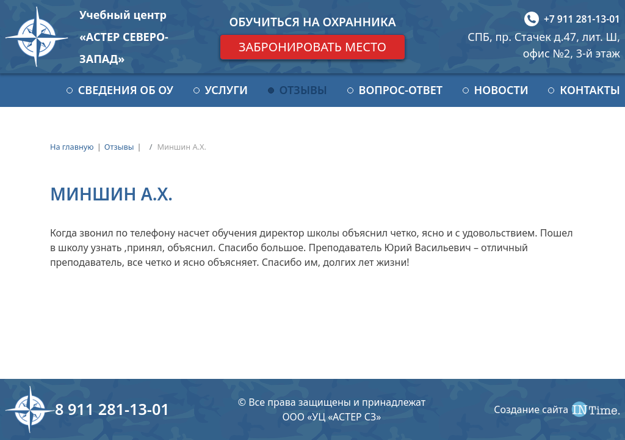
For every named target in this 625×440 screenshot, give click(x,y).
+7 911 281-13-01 (582, 19)
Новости (501, 89)
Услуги (226, 89)
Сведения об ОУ (125, 89)
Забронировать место (312, 46)
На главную (72, 146)
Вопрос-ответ (401, 89)
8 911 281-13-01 (112, 408)
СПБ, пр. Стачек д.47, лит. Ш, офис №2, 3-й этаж (544, 45)
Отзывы (303, 89)
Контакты (590, 89)
